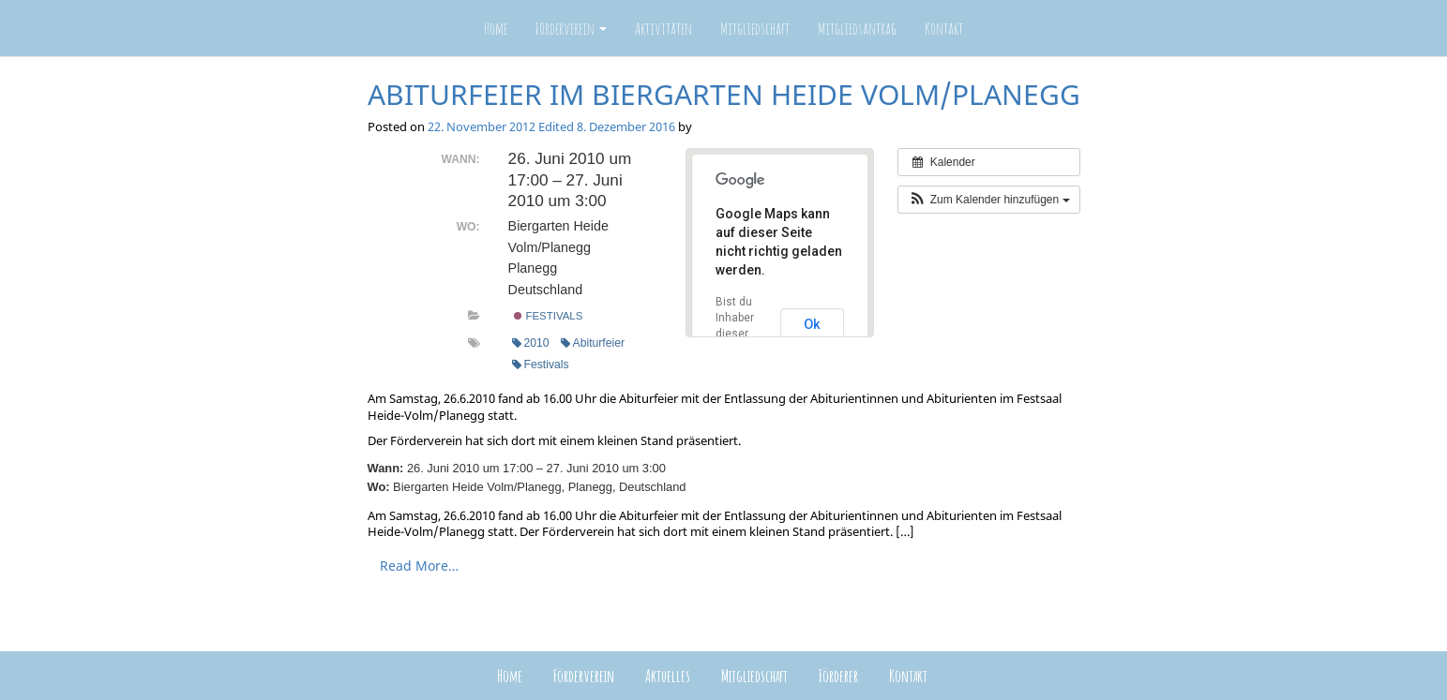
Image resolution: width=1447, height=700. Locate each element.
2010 (531, 343)
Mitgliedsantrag (857, 28)
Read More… (419, 565)
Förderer (838, 675)
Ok (812, 324)
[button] (988, 199)
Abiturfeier (593, 343)
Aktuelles (667, 675)
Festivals (548, 315)
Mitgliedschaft (755, 28)
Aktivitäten (663, 28)
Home (495, 28)
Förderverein (571, 28)
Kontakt (944, 28)
